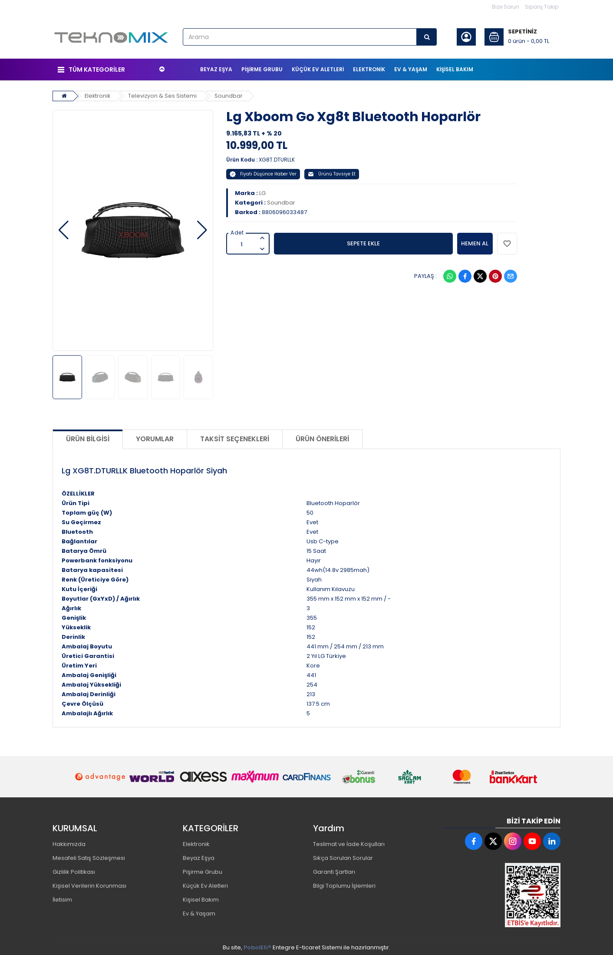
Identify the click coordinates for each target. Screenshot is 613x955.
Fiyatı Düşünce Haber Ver (263, 172)
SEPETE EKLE (363, 242)
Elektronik (98, 94)
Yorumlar (155, 438)
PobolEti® (257, 946)
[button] (63, 228)
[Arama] (427, 37)
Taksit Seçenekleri (234, 438)
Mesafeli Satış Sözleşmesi (89, 856)
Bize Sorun (505, 6)
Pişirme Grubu (202, 870)
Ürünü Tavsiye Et (332, 172)
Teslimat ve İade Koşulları (349, 842)
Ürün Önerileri (322, 438)
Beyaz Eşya (198, 856)
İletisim (62, 898)
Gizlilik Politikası (74, 870)
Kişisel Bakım (201, 898)
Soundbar (230, 94)
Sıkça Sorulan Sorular (343, 856)
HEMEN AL (474, 242)
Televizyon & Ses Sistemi (163, 94)
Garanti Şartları (334, 870)
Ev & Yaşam (199, 912)
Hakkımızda (69, 842)
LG (262, 191)
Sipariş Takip (541, 6)
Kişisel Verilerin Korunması (89, 884)
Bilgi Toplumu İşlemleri (344, 884)
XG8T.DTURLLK (277, 158)
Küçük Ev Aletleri (205, 884)
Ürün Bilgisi (87, 438)
